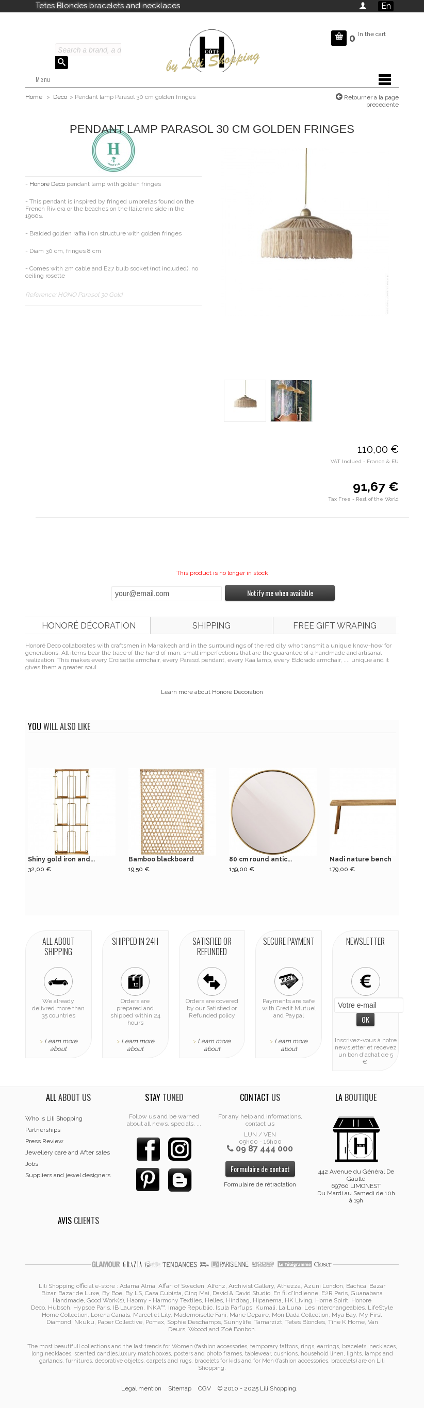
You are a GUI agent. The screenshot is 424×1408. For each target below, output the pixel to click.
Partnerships (42, 1129)
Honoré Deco (47, 184)
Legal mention (141, 1388)
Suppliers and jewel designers (67, 1175)
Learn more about (60, 1045)
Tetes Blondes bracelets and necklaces (108, 5)
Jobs (31, 1163)
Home (33, 96)
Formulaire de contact (260, 1168)
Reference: (41, 294)
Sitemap (179, 1388)
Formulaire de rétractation (260, 1184)
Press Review (44, 1141)
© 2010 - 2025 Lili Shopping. (258, 1388)
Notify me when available (280, 592)
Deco (60, 96)
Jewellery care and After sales (67, 1152)
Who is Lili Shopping (54, 1118)
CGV (204, 1388)
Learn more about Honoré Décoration (212, 691)
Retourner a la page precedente (371, 101)
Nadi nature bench (361, 859)
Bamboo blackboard (161, 859)
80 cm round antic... (260, 859)
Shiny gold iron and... (61, 859)
